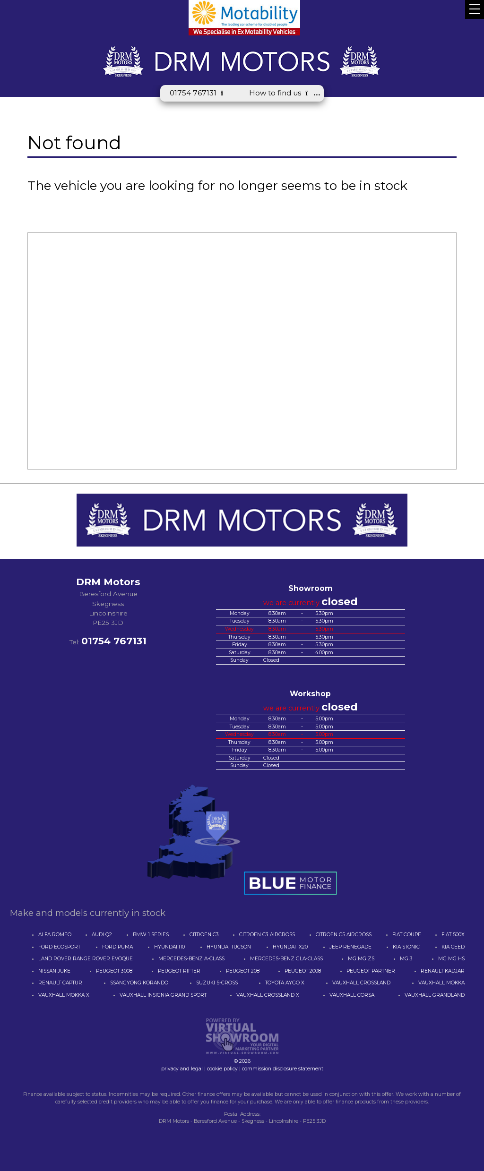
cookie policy (222, 1069)
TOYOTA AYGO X (284, 983)
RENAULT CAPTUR (60, 983)
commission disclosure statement (282, 1069)
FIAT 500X (453, 935)
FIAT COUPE (406, 935)
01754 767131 (200, 92)
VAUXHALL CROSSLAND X (267, 995)
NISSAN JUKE (54, 971)
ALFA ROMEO (54, 935)
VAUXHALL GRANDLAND (435, 995)
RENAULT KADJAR (443, 971)
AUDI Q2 (102, 935)
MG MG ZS (361, 959)
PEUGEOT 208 (242, 971)
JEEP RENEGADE (350, 947)
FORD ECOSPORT (59, 947)
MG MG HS (451, 959)
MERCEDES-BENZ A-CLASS (191, 959)
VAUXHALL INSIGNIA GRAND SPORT (163, 995)
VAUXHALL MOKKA (441, 983)
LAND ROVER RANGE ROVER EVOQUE (85, 959)
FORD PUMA (117, 947)
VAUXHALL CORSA (351, 995)
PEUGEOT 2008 (303, 971)
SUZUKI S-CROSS (217, 983)
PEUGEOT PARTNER (370, 971)
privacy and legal (182, 1069)
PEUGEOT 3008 (114, 971)
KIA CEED (453, 947)
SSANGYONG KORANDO (139, 983)
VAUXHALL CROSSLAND (361, 983)
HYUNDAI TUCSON (229, 947)
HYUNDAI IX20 (290, 947)
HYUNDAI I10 (169, 947)
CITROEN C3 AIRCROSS (267, 935)
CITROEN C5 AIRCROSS (344, 935)
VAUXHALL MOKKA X (63, 995)
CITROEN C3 (204, 935)
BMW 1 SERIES (151, 935)
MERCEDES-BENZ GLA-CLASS (286, 959)
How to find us (282, 92)
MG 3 (406, 959)
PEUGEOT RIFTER (179, 971)
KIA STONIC (406, 947)
